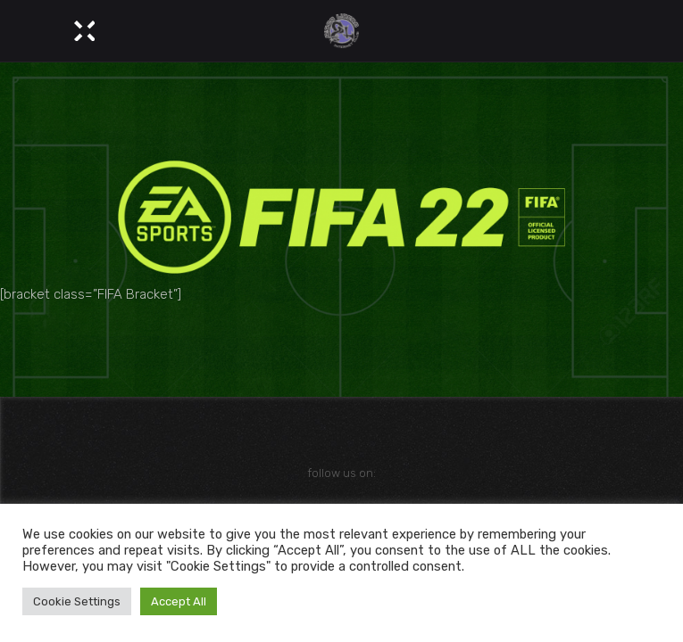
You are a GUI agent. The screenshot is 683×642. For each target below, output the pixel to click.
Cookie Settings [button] (77, 601)
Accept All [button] (178, 601)
